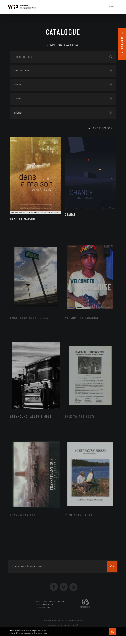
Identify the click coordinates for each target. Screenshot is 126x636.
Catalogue (63, 32)
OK (112, 631)
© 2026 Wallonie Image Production (63, 621)
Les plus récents (102, 128)
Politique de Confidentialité (63, 625)
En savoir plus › (42, 633)
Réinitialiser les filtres (62, 44)
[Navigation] (119, 7)
